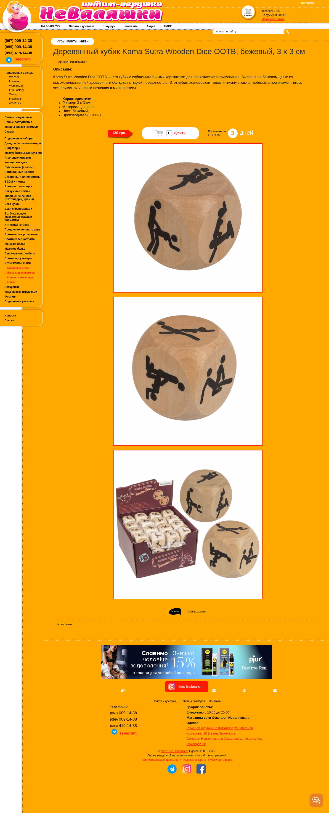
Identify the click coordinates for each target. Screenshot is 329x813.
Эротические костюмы (20, 239)
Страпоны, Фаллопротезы (22, 176)
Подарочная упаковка (19, 301)
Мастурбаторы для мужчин (23, 152)
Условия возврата (194, 785)
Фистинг (10, 296)
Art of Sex (15, 103)
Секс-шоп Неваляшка (174, 777)
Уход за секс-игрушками (21, 291)
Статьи (9, 320)
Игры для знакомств (21, 272)
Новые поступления (18, 122)
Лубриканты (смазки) (19, 167)
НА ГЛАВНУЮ (50, 26)
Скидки (9, 131)
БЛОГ (168, 26)
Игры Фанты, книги (18, 263)
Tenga (13, 94)
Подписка (307, 3)
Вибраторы (12, 148)
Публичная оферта (220, 785)
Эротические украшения (21, 234)
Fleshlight (15, 98)
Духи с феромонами (18, 208)
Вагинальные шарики (19, 172)
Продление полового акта (22, 229)
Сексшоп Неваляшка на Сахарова (213, 764)
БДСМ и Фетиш (15, 181)
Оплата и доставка (81, 26)
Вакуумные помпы (17, 191)
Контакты (131, 26)
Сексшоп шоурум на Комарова (210, 754)
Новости (10, 315)
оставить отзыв (196, 611)
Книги (11, 282)
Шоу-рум (109, 26)
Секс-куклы (12, 204)
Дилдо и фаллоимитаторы (23, 143)
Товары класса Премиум (21, 126)
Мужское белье (15, 248)
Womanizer (16, 85)
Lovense (14, 81)
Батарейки (12, 287)
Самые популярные (18, 117)
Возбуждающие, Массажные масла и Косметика (18, 217)
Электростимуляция (18, 186)
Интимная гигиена (17, 224)
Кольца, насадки (16, 162)
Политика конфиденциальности (161, 785)
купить (180, 133)
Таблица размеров (193, 727)
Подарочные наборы (19, 138)
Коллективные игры (20, 277)
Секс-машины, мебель (20, 253)
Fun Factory (16, 90)
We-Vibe (14, 77)
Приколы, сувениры (18, 258)
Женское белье (15, 244)
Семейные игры (18, 267)
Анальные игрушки (18, 157)
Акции (151, 26)
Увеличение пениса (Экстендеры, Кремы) (19, 197)
